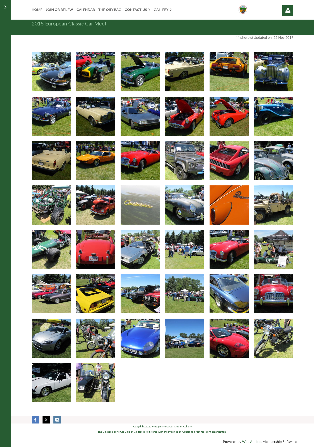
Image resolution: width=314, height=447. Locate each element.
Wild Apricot (252, 441)
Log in (287, 10)
